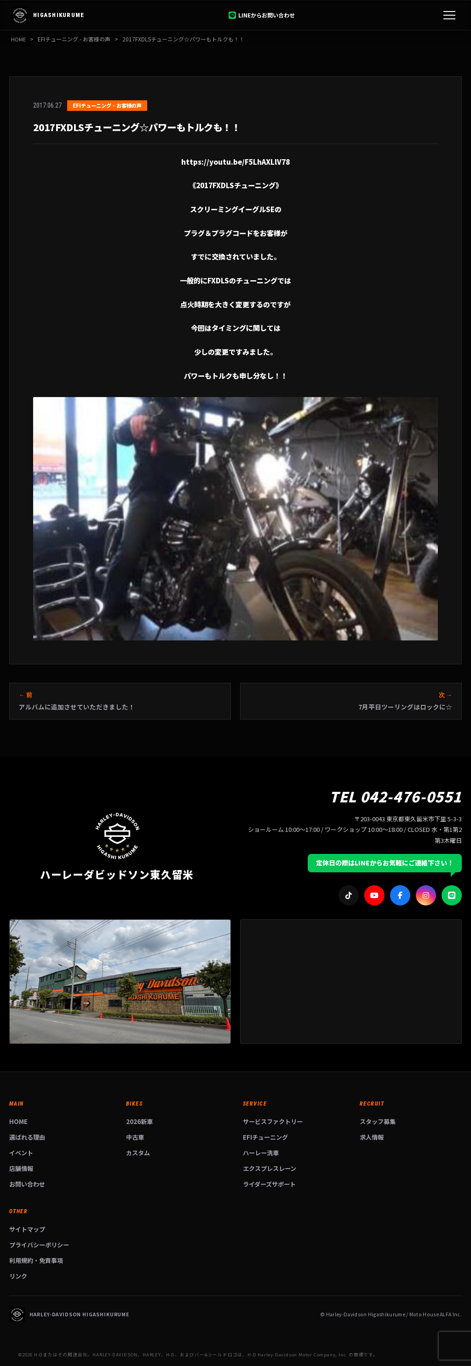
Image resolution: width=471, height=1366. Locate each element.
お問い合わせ (27, 1184)
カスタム (138, 1152)
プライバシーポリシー (39, 1244)
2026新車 (139, 1121)
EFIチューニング (265, 1137)
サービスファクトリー (273, 1121)
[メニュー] (449, 15)
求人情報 (372, 1137)
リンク (18, 1276)
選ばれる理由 (27, 1137)
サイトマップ (27, 1229)
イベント (21, 1152)
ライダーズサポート (269, 1184)
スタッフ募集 (378, 1121)
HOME (18, 39)
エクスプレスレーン (269, 1168)
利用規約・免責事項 (36, 1260)
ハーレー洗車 (261, 1152)
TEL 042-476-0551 (395, 796)
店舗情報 (21, 1168)
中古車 (135, 1137)
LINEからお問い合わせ (262, 15)
